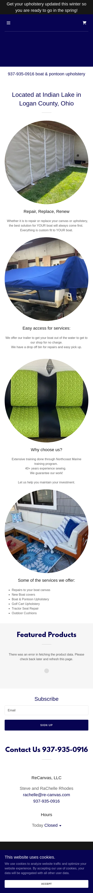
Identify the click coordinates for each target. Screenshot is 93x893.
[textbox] (46, 710)
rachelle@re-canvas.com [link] (46, 794)
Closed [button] (51, 825)
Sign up (46, 725)
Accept (46, 883)
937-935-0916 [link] (46, 801)
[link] (84, 23)
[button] (14, 23)
